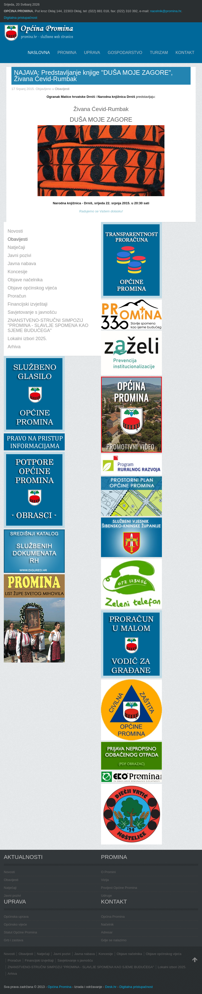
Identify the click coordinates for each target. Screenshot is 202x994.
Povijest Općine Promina (119, 888)
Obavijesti (62, 89)
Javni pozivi (12, 895)
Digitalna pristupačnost (20, 18)
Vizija (105, 880)
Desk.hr (110, 987)
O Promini (108, 872)
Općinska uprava (16, 916)
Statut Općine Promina (20, 932)
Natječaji (10, 888)
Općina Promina (113, 916)
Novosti (9, 872)
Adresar (107, 932)
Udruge (106, 895)
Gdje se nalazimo (113, 940)
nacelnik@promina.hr (165, 11)
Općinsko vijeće (15, 924)
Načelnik (107, 924)
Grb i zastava (13, 940)
